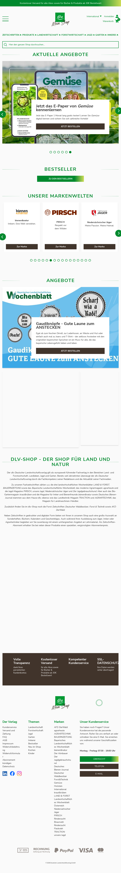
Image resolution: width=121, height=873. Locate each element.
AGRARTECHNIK (62, 733)
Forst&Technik (61, 779)
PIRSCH (58, 815)
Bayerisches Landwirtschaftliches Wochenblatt (63, 743)
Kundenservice (9, 727)
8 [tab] (58, 260)
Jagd (89, 34)
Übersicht (99, 759)
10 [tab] (66, 260)
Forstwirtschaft (72, 34)
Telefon (99, 766)
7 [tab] (54, 260)
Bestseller (33, 743)
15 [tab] (86, 260)
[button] (5, 18)
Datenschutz (8, 766)
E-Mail (99, 773)
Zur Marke (22, 246)
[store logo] (60, 18)
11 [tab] (70, 260)
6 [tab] (70, 152)
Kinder (31, 753)
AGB (4, 740)
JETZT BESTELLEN (70, 126)
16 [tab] (90, 260)
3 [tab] (58, 152)
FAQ (4, 737)
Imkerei (111, 34)
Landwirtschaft (47, 34)
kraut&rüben (60, 792)
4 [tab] (62, 152)
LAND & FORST (62, 795)
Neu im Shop (34, 746)
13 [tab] (78, 260)
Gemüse (58, 782)
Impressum (7, 743)
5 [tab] (66, 152)
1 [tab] (51, 152)
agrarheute (59, 730)
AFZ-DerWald (61, 727)
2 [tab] (54, 152)
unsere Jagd (60, 835)
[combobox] (60, 44)
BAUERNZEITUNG (63, 737)
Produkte (28, 34)
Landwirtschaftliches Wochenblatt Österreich (63, 802)
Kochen (31, 750)
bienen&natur (60, 750)
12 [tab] (74, 260)
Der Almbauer (61, 753)
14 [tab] (82, 260)
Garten (99, 34)
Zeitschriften (10, 34)
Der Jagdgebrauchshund (62, 760)
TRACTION (59, 831)
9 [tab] (62, 260)
